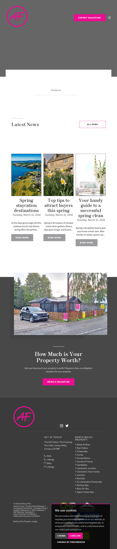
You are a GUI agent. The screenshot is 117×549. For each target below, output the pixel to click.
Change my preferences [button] (71, 542)
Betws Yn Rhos (82, 444)
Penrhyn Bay (81, 485)
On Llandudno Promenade (88, 481)
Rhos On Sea (82, 488)
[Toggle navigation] (109, 17)
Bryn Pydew (81, 447)
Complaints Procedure (22, 508)
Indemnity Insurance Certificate (26, 516)
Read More (22, 237)
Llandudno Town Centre (87, 471)
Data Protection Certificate (24, 514)
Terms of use (18, 506)
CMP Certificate (37, 510)
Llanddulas (81, 464)
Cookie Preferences (21, 510)
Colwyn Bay (81, 451)
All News (92, 124)
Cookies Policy (40, 508)
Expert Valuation (89, 17)
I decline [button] (75, 535)
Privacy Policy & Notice (35, 506)
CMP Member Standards (23, 512)
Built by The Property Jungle (25, 521)
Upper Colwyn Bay (84, 491)
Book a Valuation (58, 381)
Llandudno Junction (85, 468)
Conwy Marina (82, 458)
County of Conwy (84, 461)
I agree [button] (61, 535)
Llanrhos (80, 475)
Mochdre (80, 478)
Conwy (79, 454)
